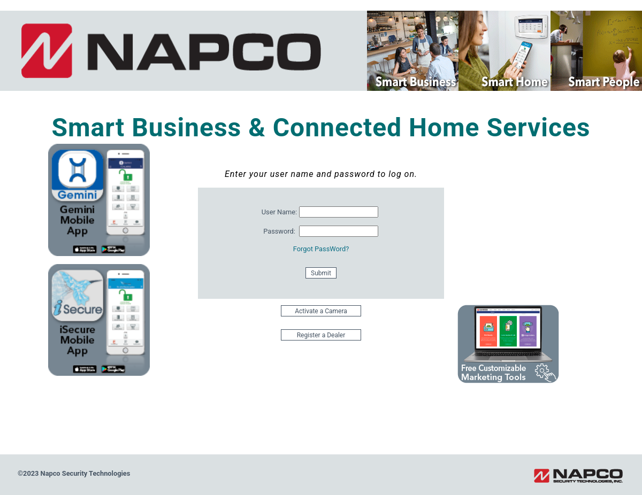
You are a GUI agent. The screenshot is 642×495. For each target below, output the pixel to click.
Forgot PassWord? (321, 249)
